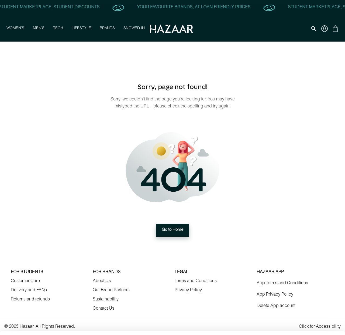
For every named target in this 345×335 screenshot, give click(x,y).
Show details (226, 324)
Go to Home (172, 230)
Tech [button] (58, 28)
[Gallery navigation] (324, 28)
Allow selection (300, 285)
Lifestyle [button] (81, 28)
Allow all (300, 269)
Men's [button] (39, 28)
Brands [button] (107, 28)
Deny (300, 300)
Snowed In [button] (134, 28)
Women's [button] (15, 28)
